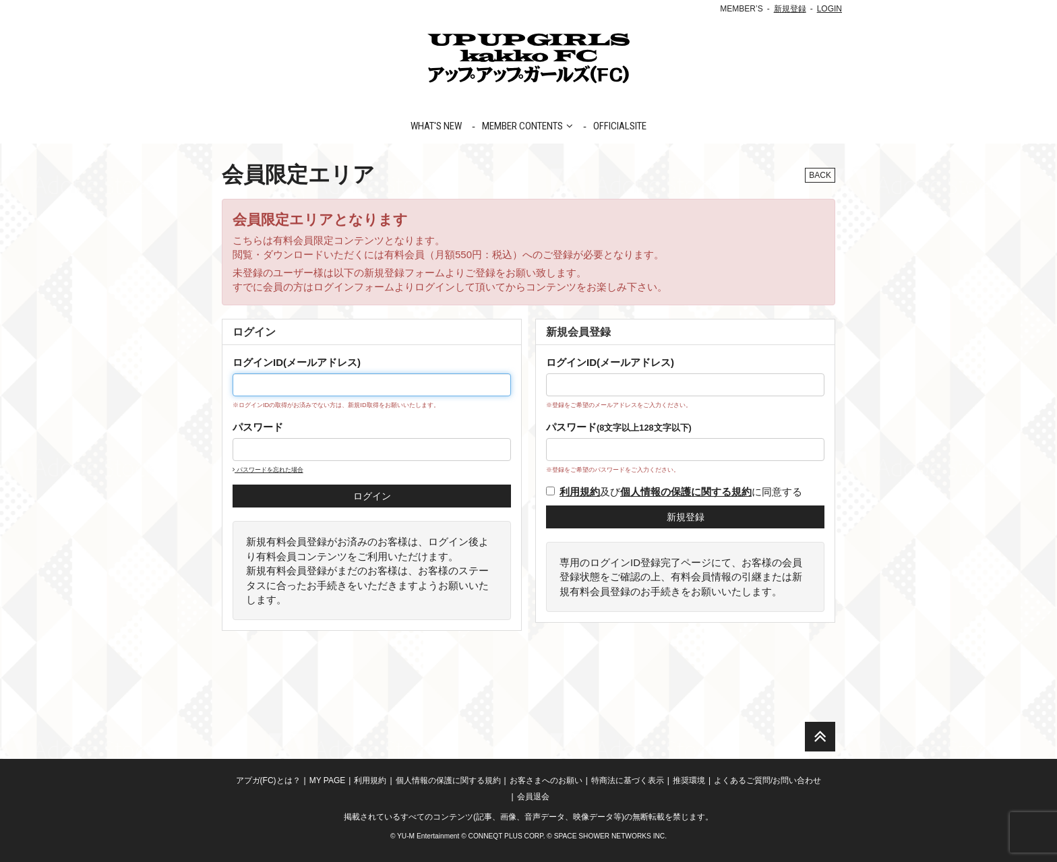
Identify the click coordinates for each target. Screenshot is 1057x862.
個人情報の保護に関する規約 (448, 780)
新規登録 (790, 8)
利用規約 (370, 780)
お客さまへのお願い (546, 780)
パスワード (258, 427)
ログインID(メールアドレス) (297, 362)
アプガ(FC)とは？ (268, 780)
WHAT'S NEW (436, 126)
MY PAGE (327, 780)
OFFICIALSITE (619, 126)
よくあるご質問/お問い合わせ (767, 780)
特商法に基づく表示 (627, 780)
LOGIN (829, 8)
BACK (820, 175)
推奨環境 (689, 780)
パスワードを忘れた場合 (268, 469)
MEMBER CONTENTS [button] (527, 126)
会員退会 (533, 796)
